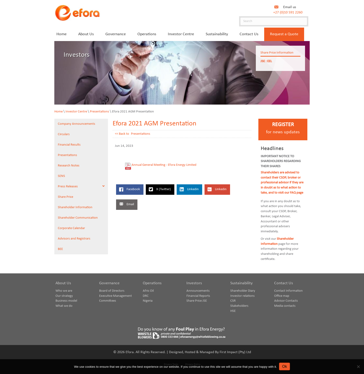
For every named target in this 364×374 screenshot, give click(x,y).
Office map (281, 296)
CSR (233, 301)
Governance (109, 283)
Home (58, 111)
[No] (358, 366)
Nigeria (148, 301)
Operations (152, 283)
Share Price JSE (196, 301)
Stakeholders (239, 306)
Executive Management (115, 296)
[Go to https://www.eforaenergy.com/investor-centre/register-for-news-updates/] (282, 129)
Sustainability (241, 283)
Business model (66, 301)
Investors (194, 283)
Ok (284, 366)
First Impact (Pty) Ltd (235, 352)
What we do (63, 306)
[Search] (273, 21)
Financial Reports (198, 296)
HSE (233, 311)
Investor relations (242, 296)
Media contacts (285, 306)
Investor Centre (76, 111)
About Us (63, 283)
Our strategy (64, 296)
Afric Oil (148, 291)
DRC (146, 296)
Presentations (99, 111)
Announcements (198, 291)
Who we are (63, 291)
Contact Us (283, 283)
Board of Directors (111, 291)
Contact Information (288, 291)
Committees (107, 301)
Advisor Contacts (286, 301)
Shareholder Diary (242, 291)
